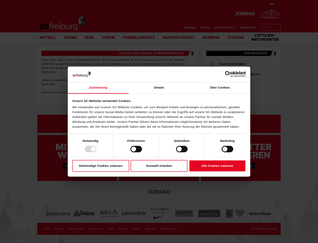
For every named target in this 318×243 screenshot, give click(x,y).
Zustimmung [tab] (98, 87)
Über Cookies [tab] (220, 87)
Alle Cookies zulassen (217, 166)
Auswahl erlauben (159, 166)
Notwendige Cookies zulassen (100, 166)
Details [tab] (159, 87)
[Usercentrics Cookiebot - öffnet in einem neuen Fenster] (228, 74)
